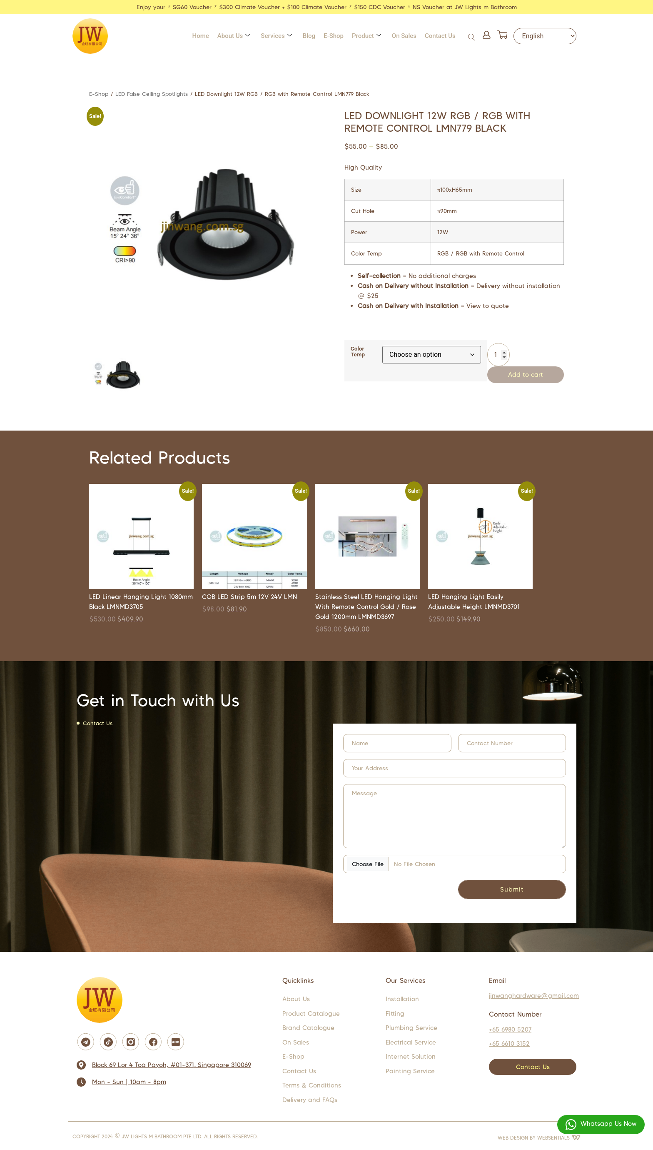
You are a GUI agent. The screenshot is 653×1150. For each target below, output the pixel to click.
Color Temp (358, 351)
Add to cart (525, 374)
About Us (233, 36)
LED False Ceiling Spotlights (151, 94)
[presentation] (387, 891)
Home (200, 36)
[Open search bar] (472, 36)
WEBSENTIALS (559, 1138)
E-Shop (334, 36)
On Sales (404, 36)
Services (276, 36)
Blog (309, 36)
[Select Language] (544, 36)
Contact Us (440, 36)
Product (366, 36)
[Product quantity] (498, 354)
